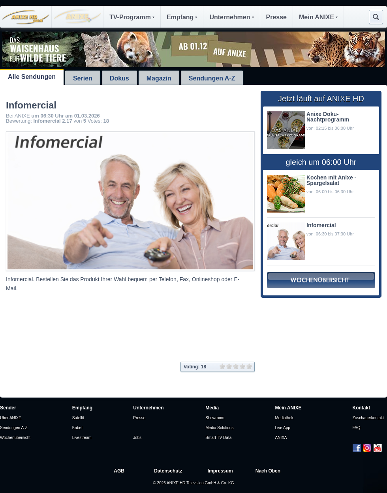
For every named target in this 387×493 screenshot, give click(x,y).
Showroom (214, 418)
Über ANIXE (10, 418)
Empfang (182, 17)
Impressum (220, 471)
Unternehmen (231, 17)
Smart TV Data (218, 437)
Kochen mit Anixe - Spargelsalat (331, 180)
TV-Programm (131, 17)
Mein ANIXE (318, 17)
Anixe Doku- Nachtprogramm (327, 116)
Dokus (119, 78)
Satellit (78, 418)
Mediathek (284, 418)
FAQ (357, 428)
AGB (119, 471)
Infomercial (321, 225)
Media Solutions (219, 428)
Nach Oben (267, 471)
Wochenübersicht (15, 437)
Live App (282, 428)
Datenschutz (168, 471)
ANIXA (281, 437)
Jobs (137, 437)
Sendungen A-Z (212, 78)
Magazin (159, 78)
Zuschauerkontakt (368, 418)
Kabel (77, 428)
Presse (276, 17)
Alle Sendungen (32, 76)
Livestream (82, 437)
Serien (82, 78)
